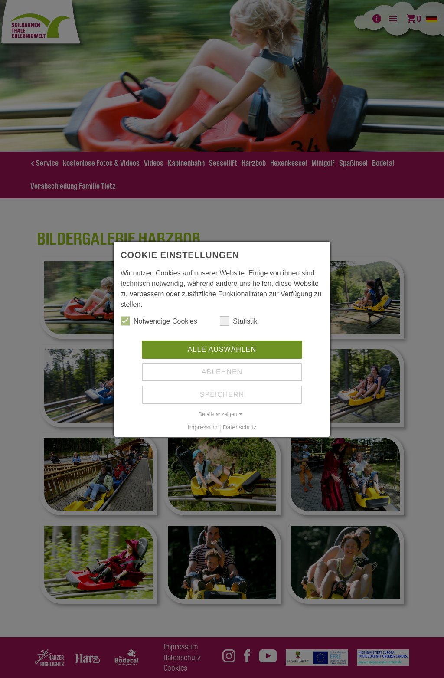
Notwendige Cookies (159, 321)
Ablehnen (222, 372)
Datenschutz (239, 427)
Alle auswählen (222, 349)
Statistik (238, 321)
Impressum (203, 427)
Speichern (222, 394)
